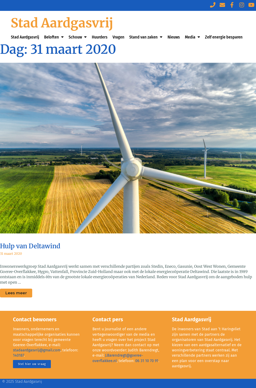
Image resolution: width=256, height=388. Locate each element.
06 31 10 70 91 (146, 361)
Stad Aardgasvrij (62, 23)
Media (192, 37)
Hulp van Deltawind (30, 246)
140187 (18, 355)
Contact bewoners (34, 319)
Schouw (78, 37)
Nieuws (174, 37)
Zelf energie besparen (224, 37)
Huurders (100, 37)
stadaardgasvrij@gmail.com (36, 350)
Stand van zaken (146, 37)
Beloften (54, 37)
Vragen (118, 37)
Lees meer (18, 292)
